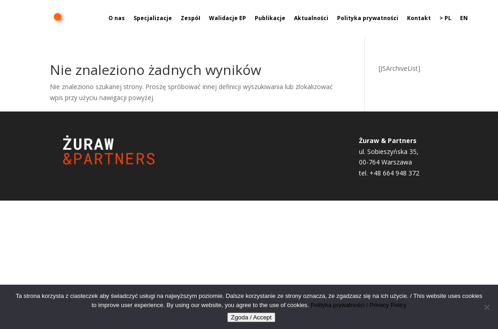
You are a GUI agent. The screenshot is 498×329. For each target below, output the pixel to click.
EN (464, 18)
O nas (116, 18)
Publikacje (270, 18)
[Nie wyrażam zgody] (486, 307)
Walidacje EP (227, 18)
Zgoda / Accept (251, 317)
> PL (445, 18)
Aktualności (311, 18)
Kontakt (419, 18)
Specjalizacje (153, 18)
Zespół (190, 18)
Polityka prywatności (367, 18)
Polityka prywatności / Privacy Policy (359, 305)
